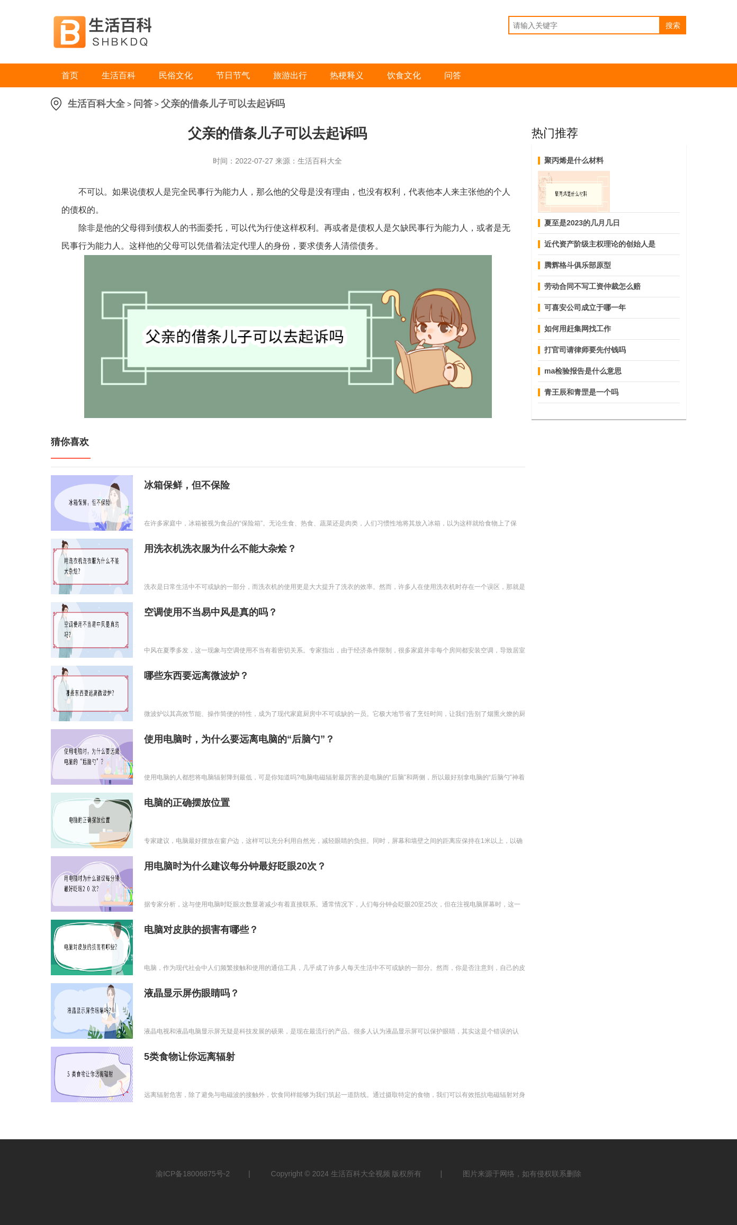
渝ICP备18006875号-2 (193, 1173)
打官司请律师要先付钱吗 (585, 350)
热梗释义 (347, 75)
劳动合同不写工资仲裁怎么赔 (592, 286)
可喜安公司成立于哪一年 (585, 307)
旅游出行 (290, 75)
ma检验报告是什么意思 (583, 371)
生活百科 (119, 75)
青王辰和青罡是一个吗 (581, 392)
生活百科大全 (96, 103)
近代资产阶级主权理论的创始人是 (599, 244)
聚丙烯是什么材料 (574, 160)
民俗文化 (176, 75)
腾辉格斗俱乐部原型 (577, 265)
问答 (452, 75)
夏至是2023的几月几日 (582, 223)
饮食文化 (404, 75)
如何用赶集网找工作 (577, 328)
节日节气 (233, 75)
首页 (69, 75)
